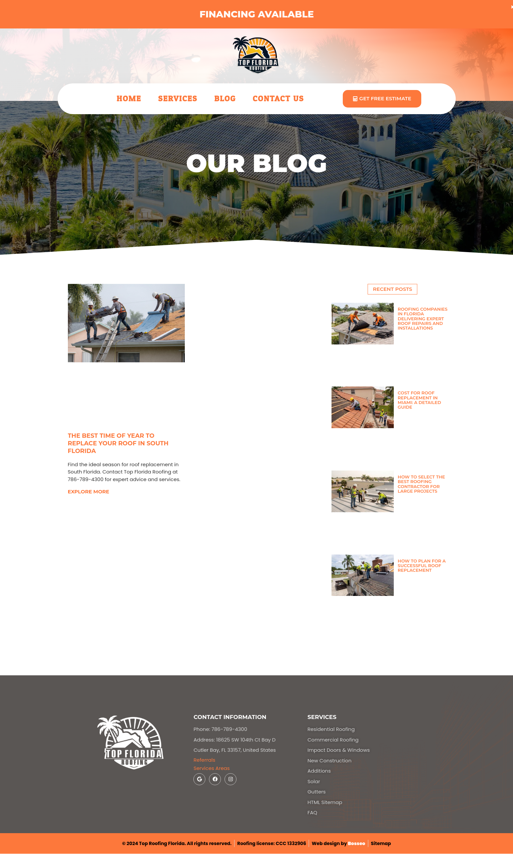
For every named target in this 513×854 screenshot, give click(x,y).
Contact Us (278, 99)
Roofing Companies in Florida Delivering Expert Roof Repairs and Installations (422, 318)
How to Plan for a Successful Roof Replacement (422, 565)
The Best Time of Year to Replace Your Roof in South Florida (118, 443)
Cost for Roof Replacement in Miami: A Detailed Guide (419, 400)
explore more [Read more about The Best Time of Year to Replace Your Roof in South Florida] (88, 491)
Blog (225, 99)
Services (177, 99)
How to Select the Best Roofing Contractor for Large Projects (421, 484)
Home (129, 99)
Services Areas (211, 768)
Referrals (204, 759)
